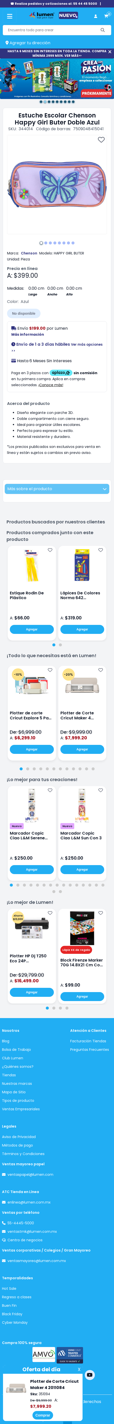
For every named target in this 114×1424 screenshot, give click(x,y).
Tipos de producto (18, 1100)
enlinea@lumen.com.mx (29, 1202)
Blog (5, 1041)
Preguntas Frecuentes (89, 1049)
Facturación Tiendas (88, 1041)
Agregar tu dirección (28, 43)
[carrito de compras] (106, 16)
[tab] (53, 644)
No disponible (23, 313)
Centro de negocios (25, 1240)
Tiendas (9, 1075)
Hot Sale (9, 1288)
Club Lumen (12, 1058)
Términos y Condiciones (23, 1153)
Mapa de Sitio (14, 1092)
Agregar (31, 629)
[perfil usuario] (95, 16)
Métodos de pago (17, 1145)
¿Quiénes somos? (17, 1066)
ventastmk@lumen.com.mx (32, 1231)
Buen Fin (9, 1305)
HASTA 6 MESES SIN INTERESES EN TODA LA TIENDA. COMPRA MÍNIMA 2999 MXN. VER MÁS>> (57, 53)
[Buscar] (102, 30)
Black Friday (12, 1314)
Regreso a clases (16, 1297)
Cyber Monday (15, 1322)
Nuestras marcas (17, 1083)
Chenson (29, 253)
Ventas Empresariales (21, 1109)
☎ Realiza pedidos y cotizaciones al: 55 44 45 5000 (53, 3)
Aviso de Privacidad (19, 1136)
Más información (27, 334)
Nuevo (17, 826)
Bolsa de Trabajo (16, 1049)
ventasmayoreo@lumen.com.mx (37, 1260)
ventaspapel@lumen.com (30, 1174)
